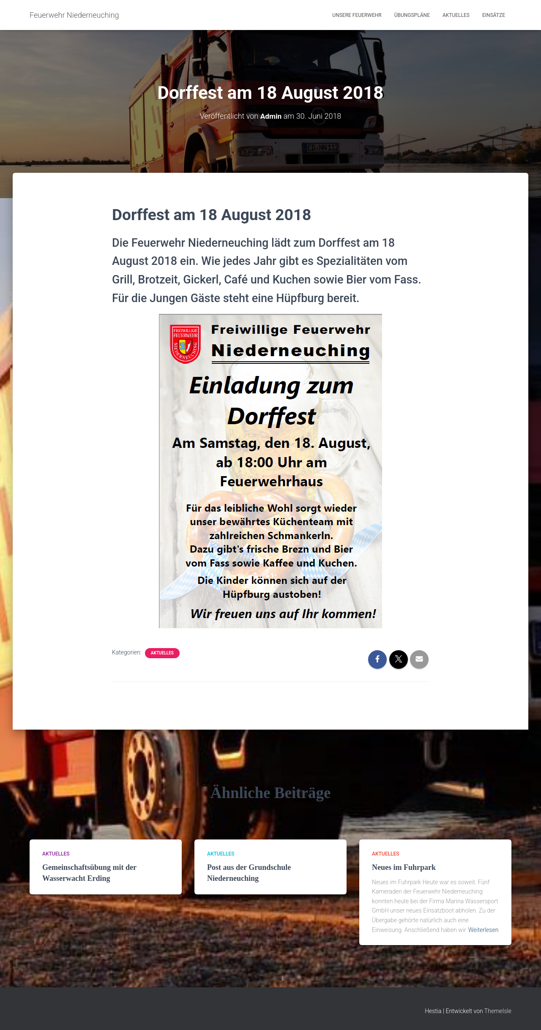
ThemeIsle (497, 1011)
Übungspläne (412, 15)
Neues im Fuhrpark (404, 867)
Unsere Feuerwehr (356, 15)
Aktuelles (456, 15)
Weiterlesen (483, 929)
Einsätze (493, 15)
